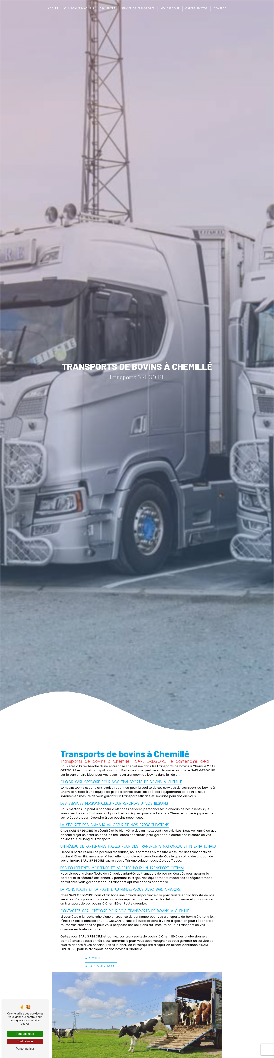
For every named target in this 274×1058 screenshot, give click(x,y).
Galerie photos (196, 8)
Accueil (53, 8)
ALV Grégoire (169, 8)
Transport (107, 8)
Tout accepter (25, 1034)
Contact (220, 8)
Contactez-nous (100, 966)
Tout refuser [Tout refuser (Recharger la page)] (25, 1041)
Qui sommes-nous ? (79, 8)
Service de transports (138, 8)
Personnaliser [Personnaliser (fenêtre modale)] (25, 1048)
